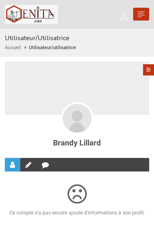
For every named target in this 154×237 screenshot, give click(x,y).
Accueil (13, 47)
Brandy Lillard (77, 142)
